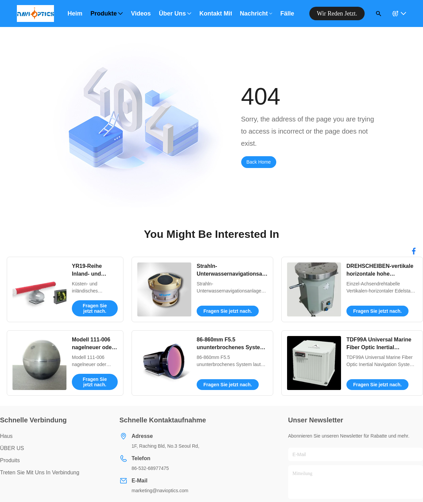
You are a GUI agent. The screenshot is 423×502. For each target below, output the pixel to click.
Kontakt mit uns (215, 13)
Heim (74, 13)
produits (10, 460)
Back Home (259, 162)
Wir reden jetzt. (337, 13)
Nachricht (256, 13)
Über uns (175, 13)
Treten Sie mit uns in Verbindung (39, 472)
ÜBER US (12, 448)
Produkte (106, 13)
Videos (141, 13)
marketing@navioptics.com (160, 490)
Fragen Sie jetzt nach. (95, 308)
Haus (6, 436)
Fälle (287, 13)
